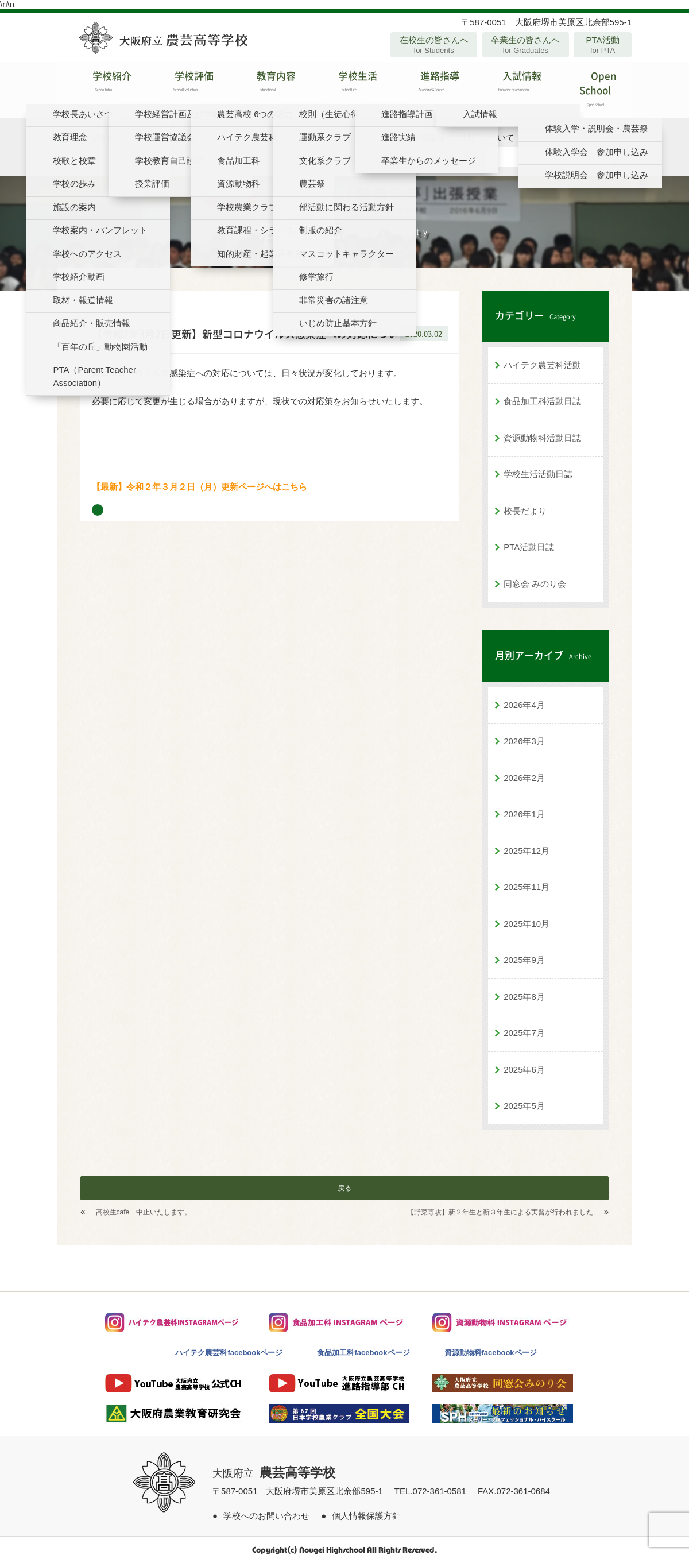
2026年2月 (524, 769)
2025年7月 (524, 1024)
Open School (590, 85)
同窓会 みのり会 (535, 575)
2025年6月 (524, 1061)
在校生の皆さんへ (434, 45)
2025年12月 (526, 842)
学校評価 (180, 85)
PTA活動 (602, 45)
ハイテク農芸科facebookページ (228, 1344)
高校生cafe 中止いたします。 (144, 1204)
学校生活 (344, 85)
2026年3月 (524, 732)
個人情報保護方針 (366, 1507)
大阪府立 (273, 1465)
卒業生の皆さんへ (525, 45)
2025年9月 (524, 951)
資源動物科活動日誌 (542, 429)
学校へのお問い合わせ (266, 1507)
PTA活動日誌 (529, 538)
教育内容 (262, 85)
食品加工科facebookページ (363, 1344)
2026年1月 (524, 805)
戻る (344, 1179)
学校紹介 (98, 85)
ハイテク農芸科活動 (542, 356)
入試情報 (508, 85)
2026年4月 (524, 696)
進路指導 (426, 85)
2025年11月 (526, 878)
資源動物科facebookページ (490, 1344)
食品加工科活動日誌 (542, 392)
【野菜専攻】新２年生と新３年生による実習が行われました (500, 1204)
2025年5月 (524, 1097)
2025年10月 (526, 915)
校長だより (525, 502)
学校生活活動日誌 (538, 465)
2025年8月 (524, 988)
